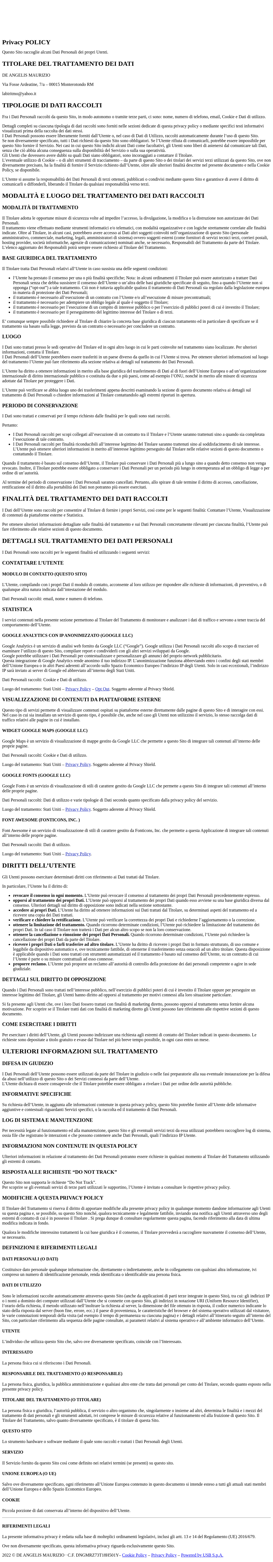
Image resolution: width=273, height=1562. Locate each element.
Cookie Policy (134, 1555)
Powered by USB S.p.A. (202, 1555)
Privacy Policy (78, 689)
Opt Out (102, 689)
